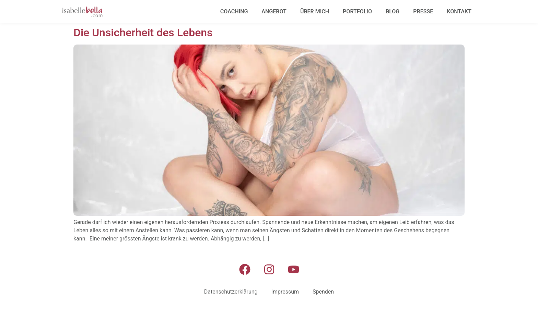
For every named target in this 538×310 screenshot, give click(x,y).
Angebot (273, 11)
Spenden (323, 291)
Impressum (285, 291)
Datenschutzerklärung (231, 291)
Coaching (234, 11)
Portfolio (357, 11)
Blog (392, 11)
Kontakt (459, 11)
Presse (423, 11)
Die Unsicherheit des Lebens (143, 32)
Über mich (314, 11)
